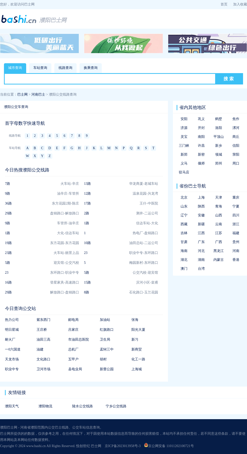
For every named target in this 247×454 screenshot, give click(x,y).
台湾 (201, 268)
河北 (201, 251)
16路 (8, 282)
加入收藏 (240, 4)
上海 (201, 197)
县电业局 (75, 369)
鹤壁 (218, 119)
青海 (218, 206)
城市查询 (15, 68)
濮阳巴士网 (52, 20)
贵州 (235, 242)
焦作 (235, 119)
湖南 (201, 260)
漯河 (235, 128)
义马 (184, 163)
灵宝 (184, 137)
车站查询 (40, 68)
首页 (224, 4)
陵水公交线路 (82, 406)
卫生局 (105, 339)
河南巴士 (38, 94)
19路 (8, 243)
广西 (218, 242)
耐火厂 (10, 339)
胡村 (103, 359)
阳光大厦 (138, 329)
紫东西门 (43, 320)
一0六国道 (13, 349)
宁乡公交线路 (116, 406)
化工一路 (138, 359)
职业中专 (12, 369)
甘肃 (184, 242)
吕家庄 (73, 329)
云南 (218, 224)
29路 (8, 213)
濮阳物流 (45, 406)
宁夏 (235, 206)
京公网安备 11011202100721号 (169, 446)
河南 (235, 251)
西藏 (184, 224)
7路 (7, 184)
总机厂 (73, 349)
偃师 (201, 163)
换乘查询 (91, 68)
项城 (218, 154)
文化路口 (43, 359)
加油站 (105, 320)
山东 (184, 206)
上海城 (136, 369)
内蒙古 (218, 260)
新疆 (201, 224)
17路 (87, 203)
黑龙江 (218, 251)
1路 (86, 223)
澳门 (184, 268)
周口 (235, 163)
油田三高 (43, 339)
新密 (201, 154)
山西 (218, 215)
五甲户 (73, 359)
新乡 (218, 145)
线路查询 (65, 68)
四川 (235, 215)
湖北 (184, 260)
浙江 (235, 224)
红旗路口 (107, 329)
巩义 (201, 119)
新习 (134, 339)
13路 (87, 184)
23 (85, 253)
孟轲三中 (107, 349)
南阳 (201, 137)
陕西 (201, 206)
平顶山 (218, 137)
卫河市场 (43, 369)
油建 (40, 349)
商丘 (235, 137)
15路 (87, 282)
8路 (86, 292)
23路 (8, 253)
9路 (7, 193)
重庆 (235, 197)
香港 (235, 260)
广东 (201, 242)
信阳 (235, 145)
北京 (184, 197)
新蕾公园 (107, 369)
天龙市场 (12, 359)
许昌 (201, 145)
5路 (7, 263)
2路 (86, 213)
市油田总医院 (78, 339)
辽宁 (184, 215)
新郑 (184, 154)
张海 (134, 320)
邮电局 (73, 320)
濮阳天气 (12, 406)
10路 (87, 243)
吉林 (184, 233)
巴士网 (22, 94)
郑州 (218, 163)
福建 (235, 233)
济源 (184, 128)
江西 (201, 233)
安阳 (184, 119)
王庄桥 (42, 329)
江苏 (218, 233)
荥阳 (235, 154)
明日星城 (12, 329)
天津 (218, 197)
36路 (8, 203)
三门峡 (184, 145)
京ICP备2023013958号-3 (123, 446)
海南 (184, 251)
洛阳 (218, 128)
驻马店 (184, 172)
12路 (87, 193)
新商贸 (136, 349)
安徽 (201, 215)
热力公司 (12, 320)
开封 (201, 128)
